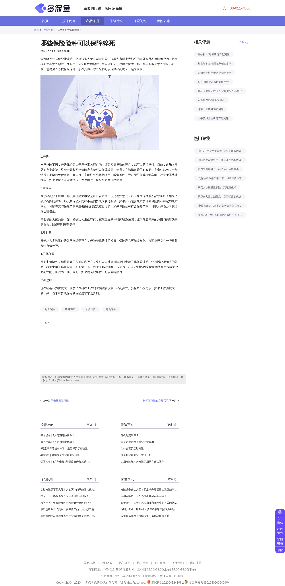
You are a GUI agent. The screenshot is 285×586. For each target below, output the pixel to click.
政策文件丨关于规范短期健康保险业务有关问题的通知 (150, 502)
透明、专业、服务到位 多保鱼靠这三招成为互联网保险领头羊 (150, 509)
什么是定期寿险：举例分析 (136, 455)
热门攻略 (107, 562)
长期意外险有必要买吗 (155, 400)
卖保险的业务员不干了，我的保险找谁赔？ (220, 179)
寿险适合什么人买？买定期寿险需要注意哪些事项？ (150, 489)
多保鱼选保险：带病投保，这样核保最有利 (145, 515)
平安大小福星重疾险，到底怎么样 (217, 187)
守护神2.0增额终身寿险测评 (213, 54)
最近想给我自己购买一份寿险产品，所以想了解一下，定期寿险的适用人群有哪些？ (69, 509)
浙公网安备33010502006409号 (209, 582)
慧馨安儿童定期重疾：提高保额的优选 (219, 196)
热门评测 (125, 562)
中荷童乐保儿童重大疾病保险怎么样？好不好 (220, 206)
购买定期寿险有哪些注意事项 (137, 441)
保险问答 (139, 21)
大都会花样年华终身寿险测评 (214, 72)
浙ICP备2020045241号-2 (167, 582)
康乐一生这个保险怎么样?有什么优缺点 (220, 151)
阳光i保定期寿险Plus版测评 (213, 81)
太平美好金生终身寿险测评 (213, 118)
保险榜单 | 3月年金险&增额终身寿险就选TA (65, 461)
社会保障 (91, 309)
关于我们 (178, 562)
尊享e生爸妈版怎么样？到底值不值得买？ (220, 161)
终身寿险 (70, 309)
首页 (45, 21)
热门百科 (142, 562)
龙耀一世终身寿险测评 (210, 109)
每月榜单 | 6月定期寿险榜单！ (57, 441)
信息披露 (195, 562)
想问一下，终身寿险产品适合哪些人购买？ (64, 496)
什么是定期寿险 (130, 435)
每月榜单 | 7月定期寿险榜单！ (57, 435)
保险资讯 (163, 21)
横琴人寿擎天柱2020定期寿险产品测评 (220, 91)
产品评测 (92, 21)
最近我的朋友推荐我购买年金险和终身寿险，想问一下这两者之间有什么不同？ (69, 515)
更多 (90, 424)
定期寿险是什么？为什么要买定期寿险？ (144, 496)
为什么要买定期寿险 (132, 448)
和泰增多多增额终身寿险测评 (214, 63)
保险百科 (116, 21)
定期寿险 (111, 309)
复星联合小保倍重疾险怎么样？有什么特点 (220, 215)
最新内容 (89, 562)
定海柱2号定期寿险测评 (211, 100)
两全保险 (50, 309)
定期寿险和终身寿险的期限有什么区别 (142, 461)
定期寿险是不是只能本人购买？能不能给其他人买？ (69, 489)
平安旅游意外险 (60, 400)
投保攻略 (68, 21)
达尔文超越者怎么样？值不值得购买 (218, 169)
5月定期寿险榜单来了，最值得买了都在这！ (65, 448)
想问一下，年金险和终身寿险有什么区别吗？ (66, 502)
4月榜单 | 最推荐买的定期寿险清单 (60, 455)
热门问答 (160, 562)
